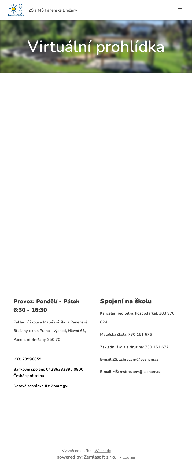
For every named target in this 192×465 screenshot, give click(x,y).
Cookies (129, 457)
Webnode (103, 450)
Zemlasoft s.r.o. (100, 457)
